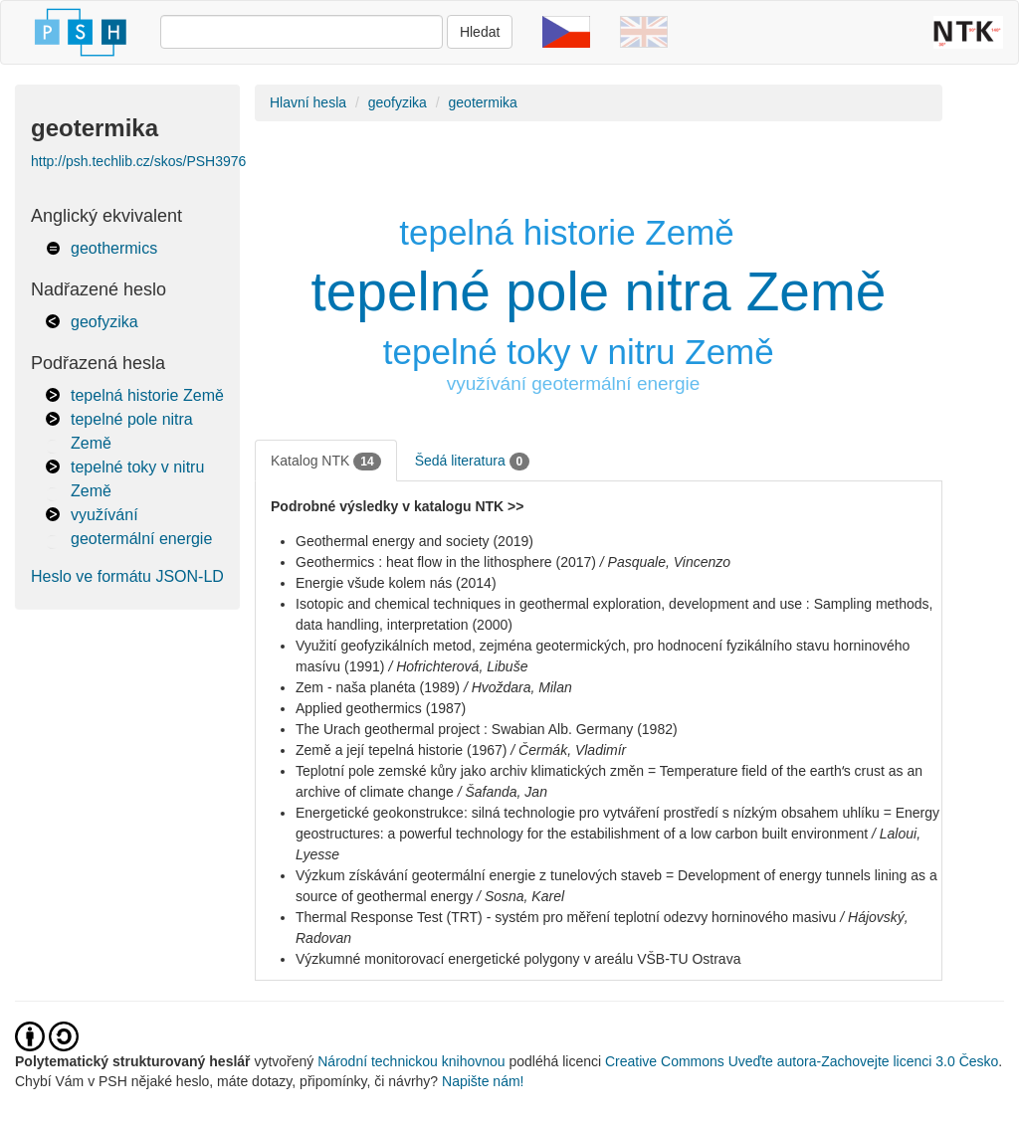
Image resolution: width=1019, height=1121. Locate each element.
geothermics (114, 248)
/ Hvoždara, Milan (518, 687)
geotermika (483, 102)
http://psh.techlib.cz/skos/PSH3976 (138, 161)
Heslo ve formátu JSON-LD (127, 576)
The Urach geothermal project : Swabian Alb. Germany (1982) (487, 729)
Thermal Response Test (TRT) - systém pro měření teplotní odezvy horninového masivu (566, 917)
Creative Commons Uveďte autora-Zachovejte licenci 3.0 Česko (801, 1061)
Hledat (480, 32)
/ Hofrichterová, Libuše (457, 666)
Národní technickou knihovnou (411, 1061)
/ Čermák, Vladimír (568, 750)
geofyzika (104, 321)
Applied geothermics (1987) (381, 708)
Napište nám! (482, 1081)
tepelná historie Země (147, 395)
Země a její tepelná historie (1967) (401, 750)
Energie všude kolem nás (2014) (396, 583)
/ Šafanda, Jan (502, 792)
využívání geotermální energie (574, 383)
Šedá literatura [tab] (472, 461)
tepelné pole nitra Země (599, 291)
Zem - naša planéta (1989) (378, 687)
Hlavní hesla (308, 102)
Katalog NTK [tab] (326, 461)
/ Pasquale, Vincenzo (665, 562)
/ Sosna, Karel (520, 896)
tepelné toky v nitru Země (578, 351)
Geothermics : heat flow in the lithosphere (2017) (446, 562)
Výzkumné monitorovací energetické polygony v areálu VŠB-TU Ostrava (518, 959)
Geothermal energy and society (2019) (414, 541)
